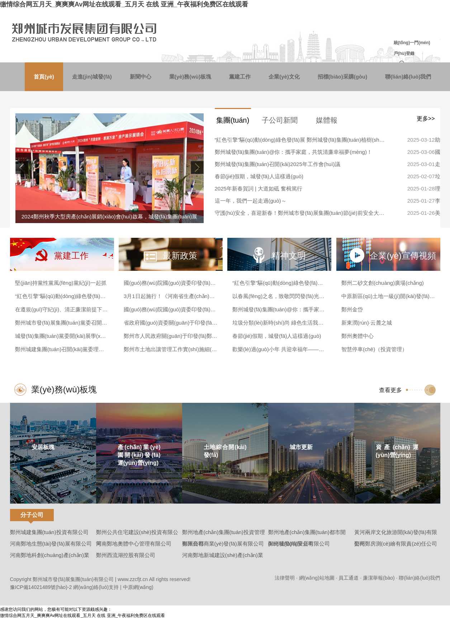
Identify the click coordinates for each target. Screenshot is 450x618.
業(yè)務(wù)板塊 (190, 77)
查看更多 (390, 390)
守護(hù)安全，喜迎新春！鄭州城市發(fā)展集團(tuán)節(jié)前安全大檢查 (301, 213)
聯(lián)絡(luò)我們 (408, 77)
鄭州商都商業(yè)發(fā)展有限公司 (223, 544)
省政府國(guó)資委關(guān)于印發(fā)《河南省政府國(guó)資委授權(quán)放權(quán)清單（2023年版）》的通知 (170, 323)
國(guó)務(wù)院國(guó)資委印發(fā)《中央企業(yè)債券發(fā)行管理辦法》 (170, 309)
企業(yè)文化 (284, 77)
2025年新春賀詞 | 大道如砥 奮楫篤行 (259, 188)
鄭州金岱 (352, 309)
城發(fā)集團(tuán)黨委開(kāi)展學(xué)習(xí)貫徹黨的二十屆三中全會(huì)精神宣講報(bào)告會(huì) (62, 336)
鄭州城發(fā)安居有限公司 (299, 544)
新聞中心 (140, 77)
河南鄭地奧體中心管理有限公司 (133, 544)
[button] (196, 167)
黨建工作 (240, 77)
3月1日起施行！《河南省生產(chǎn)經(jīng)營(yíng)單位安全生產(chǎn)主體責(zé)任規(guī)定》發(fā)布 (170, 296)
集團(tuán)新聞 (232, 123)
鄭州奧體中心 (357, 336)
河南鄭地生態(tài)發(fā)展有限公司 (51, 544)
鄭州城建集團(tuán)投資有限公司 (49, 532)
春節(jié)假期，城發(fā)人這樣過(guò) (276, 336)
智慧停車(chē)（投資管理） (374, 349)
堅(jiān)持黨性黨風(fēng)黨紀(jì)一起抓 (60, 283)
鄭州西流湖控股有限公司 (125, 555)
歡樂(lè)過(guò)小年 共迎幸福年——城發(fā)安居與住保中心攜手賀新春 (279, 349)
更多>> (426, 118)
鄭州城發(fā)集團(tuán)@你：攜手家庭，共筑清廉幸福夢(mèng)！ (293, 152)
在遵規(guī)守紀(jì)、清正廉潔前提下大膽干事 (62, 309)
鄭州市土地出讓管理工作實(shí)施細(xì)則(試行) (170, 349)
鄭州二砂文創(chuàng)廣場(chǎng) (382, 283)
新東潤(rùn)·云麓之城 (366, 323)
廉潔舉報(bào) (379, 578)
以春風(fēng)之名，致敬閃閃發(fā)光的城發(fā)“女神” (279, 296)
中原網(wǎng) (138, 587)
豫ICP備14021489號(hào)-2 (41, 587)
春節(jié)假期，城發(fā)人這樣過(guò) (259, 176)
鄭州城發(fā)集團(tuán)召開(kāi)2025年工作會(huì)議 (277, 164)
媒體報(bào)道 (327, 123)
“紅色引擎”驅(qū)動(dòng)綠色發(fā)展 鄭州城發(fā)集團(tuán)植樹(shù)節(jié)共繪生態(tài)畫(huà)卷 (301, 140)
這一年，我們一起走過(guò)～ (250, 201)
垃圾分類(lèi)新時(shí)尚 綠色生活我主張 (279, 323)
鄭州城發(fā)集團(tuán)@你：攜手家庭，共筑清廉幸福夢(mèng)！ (279, 309)
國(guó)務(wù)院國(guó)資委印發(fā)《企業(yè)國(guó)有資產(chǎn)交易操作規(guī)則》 (170, 283)
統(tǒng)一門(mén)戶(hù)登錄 (412, 48)
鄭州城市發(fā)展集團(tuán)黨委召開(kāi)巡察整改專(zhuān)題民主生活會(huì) (62, 323)
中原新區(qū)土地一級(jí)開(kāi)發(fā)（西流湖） (388, 296)
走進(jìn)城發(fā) (92, 77)
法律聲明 (285, 578)
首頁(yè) (44, 77)
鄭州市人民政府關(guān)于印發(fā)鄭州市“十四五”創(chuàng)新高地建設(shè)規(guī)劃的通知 (170, 336)
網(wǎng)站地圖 (317, 578)
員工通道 (348, 578)
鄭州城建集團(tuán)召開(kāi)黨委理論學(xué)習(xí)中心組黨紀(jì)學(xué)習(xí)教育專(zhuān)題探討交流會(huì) (62, 349)
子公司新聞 (280, 120)
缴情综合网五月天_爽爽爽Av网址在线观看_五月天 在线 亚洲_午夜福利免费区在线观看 (124, 4)
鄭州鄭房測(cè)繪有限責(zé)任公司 (395, 544)
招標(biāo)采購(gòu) (342, 77)
